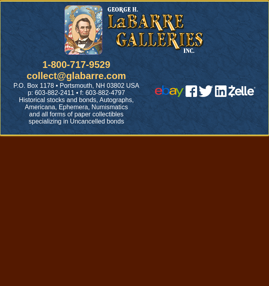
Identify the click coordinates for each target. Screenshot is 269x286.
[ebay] (169, 94)
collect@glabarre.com (76, 75)
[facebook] (191, 94)
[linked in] (221, 94)
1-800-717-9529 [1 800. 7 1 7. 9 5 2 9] (76, 64)
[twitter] (206, 94)
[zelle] (241, 94)
